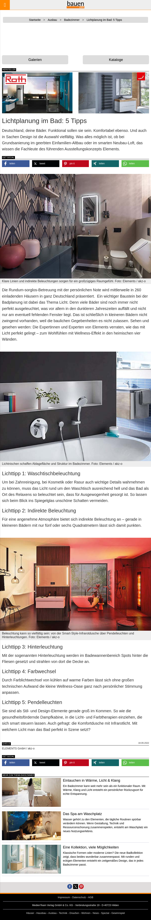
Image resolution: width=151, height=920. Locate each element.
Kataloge (116, 60)
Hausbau (41, 913)
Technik (63, 913)
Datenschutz (79, 897)
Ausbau (52, 913)
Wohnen (85, 913)
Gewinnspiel (118, 913)
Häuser (30, 913)
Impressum (64, 897)
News (96, 913)
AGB (90, 897)
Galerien (35, 60)
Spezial (105, 913)
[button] (15, 163)
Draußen (74, 913)
